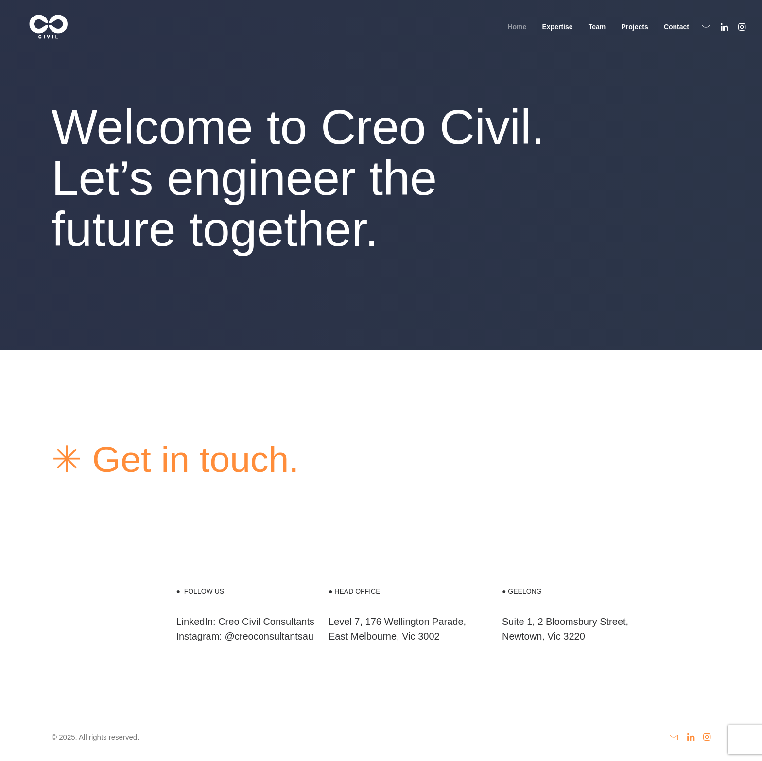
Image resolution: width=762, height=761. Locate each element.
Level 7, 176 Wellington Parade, (397, 621)
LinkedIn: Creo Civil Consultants (245, 621)
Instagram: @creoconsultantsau (244, 636)
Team (597, 33)
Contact (676, 33)
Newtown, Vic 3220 (543, 636)
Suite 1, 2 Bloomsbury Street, (565, 621)
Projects (634, 33)
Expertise (557, 33)
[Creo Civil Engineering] (41, 33)
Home (516, 33)
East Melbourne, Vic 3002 (384, 636)
